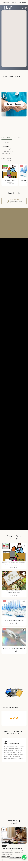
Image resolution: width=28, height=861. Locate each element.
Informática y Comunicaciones (16, 179)
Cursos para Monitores (7, 160)
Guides (4, 845)
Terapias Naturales (18, 590)
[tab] (6, 138)
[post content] (9, 171)
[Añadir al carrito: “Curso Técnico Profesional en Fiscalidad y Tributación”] (23, 601)
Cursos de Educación (6, 156)
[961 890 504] (22, 2)
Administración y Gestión (7, 149)
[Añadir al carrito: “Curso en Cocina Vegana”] (23, 573)
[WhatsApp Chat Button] (24, 857)
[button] (20, 8)
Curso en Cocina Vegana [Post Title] (14, 592)
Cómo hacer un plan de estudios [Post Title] (11, 849)
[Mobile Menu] (1, 8)
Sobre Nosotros (6, 2)
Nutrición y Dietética (10, 590)
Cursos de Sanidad (6, 158)
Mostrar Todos (5, 146)
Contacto (14, 2)
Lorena (5, 860)
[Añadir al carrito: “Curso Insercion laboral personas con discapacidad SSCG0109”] (15, 166)
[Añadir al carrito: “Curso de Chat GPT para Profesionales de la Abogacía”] (23, 629)
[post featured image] (14, 718)
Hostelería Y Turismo (6, 153)
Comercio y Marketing (7, 151)
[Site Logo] (8, 8)
